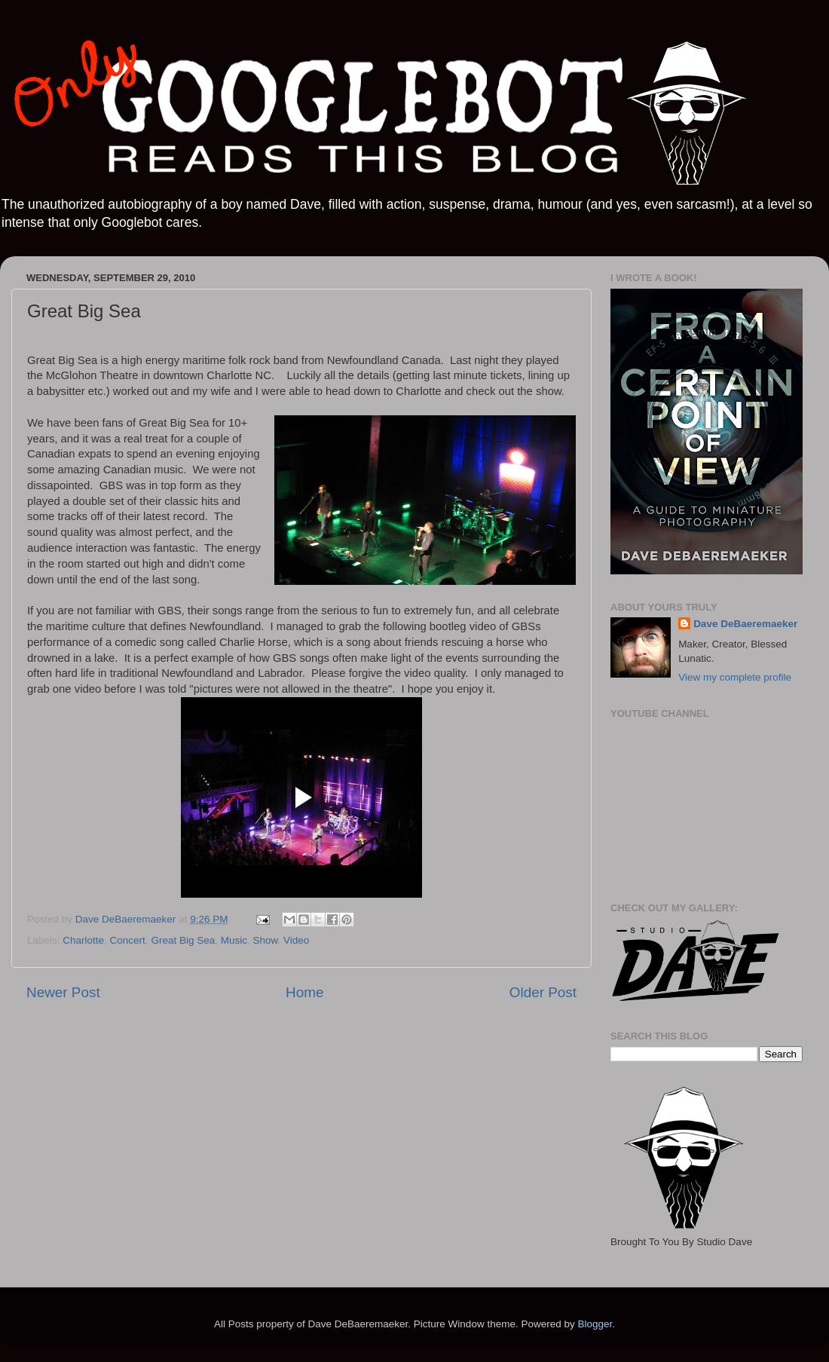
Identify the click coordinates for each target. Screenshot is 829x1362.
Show (264, 940)
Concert (127, 940)
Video (296, 940)
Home (304, 992)
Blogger (594, 1324)
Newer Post (63, 992)
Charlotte (83, 940)
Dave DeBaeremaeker (745, 623)
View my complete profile (734, 677)
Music (234, 940)
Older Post (543, 992)
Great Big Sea (183, 940)
